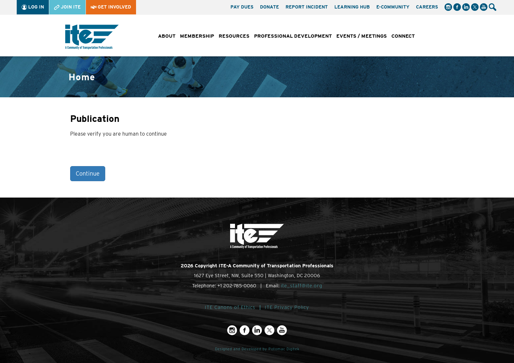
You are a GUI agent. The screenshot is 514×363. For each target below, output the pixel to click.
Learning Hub (352, 7)
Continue (88, 173)
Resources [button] (234, 36)
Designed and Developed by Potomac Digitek (257, 349)
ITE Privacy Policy (287, 307)
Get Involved (111, 7)
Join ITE (67, 7)
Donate (269, 7)
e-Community (392, 7)
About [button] (166, 36)
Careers (427, 7)
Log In (33, 7)
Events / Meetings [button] (361, 36)
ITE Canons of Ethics (230, 307)
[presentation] (120, 153)
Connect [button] (403, 36)
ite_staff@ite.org (301, 286)
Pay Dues (241, 7)
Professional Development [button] (293, 36)
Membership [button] (197, 36)
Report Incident (307, 7)
